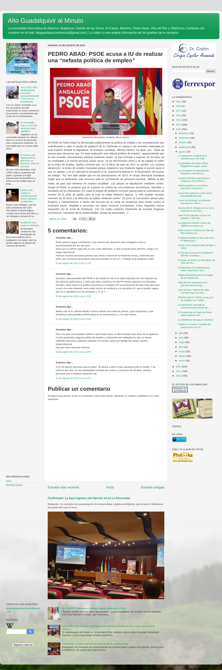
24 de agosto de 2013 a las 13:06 (73, 319)
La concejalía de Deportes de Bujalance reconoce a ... (193, 172)
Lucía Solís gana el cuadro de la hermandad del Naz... (195, 194)
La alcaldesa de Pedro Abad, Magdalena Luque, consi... (193, 164)
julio (181, 333)
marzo (182, 351)
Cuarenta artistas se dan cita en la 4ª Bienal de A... (196, 239)
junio (181, 337)
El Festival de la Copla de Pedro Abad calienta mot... (195, 313)
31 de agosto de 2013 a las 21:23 (73, 378)
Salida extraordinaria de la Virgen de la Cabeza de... (195, 276)
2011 (179, 371)
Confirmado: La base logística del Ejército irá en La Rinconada (89, 498)
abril (181, 347)
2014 (179, 124)
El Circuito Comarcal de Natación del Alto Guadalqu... (195, 254)
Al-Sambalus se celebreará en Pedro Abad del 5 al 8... (194, 269)
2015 (179, 120)
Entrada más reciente (63, 487)
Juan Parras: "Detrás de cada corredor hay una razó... (193, 291)
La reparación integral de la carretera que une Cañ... (192, 157)
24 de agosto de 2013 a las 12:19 (73, 296)
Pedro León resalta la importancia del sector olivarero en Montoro (29, 196)
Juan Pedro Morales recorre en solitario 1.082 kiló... (194, 216)
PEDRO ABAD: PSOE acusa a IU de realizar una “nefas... (195, 299)
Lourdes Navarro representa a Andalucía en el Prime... (194, 179)
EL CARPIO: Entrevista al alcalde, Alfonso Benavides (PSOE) (94, 608)
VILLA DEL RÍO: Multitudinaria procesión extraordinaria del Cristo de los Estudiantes (30, 94)
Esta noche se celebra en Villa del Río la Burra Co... (196, 231)
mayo (182, 342)
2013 (179, 129)
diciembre (184, 133)
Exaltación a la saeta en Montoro (30, 224)
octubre (183, 142)
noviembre (184, 137)
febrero (183, 356)
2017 (179, 110)
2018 (179, 106)
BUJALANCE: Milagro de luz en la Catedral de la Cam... (196, 209)
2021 (179, 101)
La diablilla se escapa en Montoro (195, 319)
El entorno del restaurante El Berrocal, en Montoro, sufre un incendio (30, 161)
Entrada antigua (152, 487)
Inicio (110, 487)
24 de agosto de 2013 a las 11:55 (73, 263)
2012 (179, 366)
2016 (179, 115)
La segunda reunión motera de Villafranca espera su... (194, 224)
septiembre (185, 147)
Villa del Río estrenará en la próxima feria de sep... (192, 284)
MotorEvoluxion (14, 485)
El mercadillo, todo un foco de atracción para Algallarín (29, 126)
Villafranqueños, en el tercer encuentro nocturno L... (193, 187)
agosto (182, 151)
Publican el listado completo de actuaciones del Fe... (194, 325)
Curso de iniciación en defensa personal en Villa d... (194, 202)
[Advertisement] (23, 306)
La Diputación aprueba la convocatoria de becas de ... (194, 306)
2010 (179, 375)
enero (182, 360)
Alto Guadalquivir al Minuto (45, 20)
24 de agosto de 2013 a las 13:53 (73, 352)
